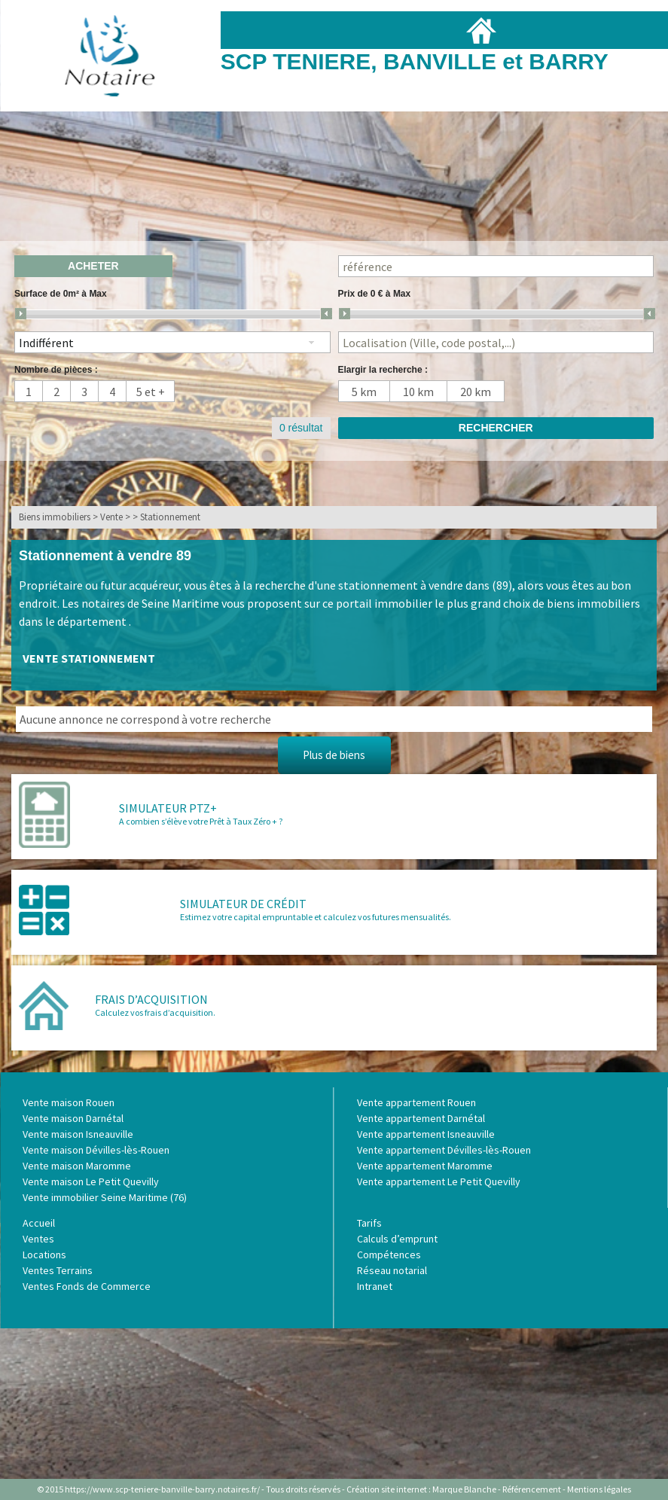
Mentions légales (599, 1489)
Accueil (39, 1223)
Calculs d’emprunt (397, 1238)
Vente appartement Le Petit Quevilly (438, 1181)
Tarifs (369, 1223)
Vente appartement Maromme (425, 1165)
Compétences (389, 1254)
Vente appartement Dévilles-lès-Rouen (444, 1150)
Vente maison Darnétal (73, 1118)
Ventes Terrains (58, 1270)
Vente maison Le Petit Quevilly (91, 1181)
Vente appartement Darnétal (421, 1118)
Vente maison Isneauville (78, 1134)
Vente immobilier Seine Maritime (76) (105, 1197)
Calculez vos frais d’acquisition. (155, 1012)
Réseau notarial (392, 1270)
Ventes (38, 1238)
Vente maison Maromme (77, 1165)
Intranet (374, 1286)
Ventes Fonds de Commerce (87, 1286)
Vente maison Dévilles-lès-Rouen (96, 1150)
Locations (44, 1254)
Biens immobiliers (54, 517)
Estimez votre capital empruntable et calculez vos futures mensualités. (315, 916)
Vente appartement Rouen (416, 1102)
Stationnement (170, 517)
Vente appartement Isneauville (426, 1134)
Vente (111, 517)
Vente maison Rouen (68, 1102)
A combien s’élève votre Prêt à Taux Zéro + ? (200, 821)
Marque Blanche (464, 1489)
